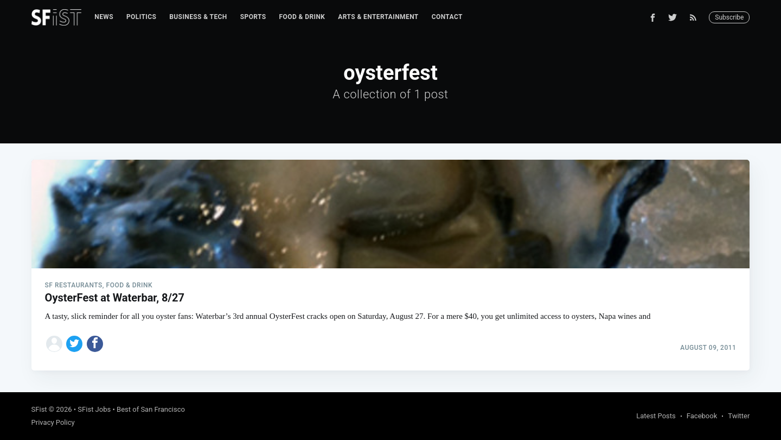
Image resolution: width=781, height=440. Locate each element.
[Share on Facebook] (95, 344)
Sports (253, 17)
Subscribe (729, 17)
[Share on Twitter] (74, 344)
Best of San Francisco (151, 409)
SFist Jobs (94, 409)
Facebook (702, 416)
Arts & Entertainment (378, 17)
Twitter (739, 416)
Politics (141, 17)
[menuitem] (104, 17)
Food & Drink (302, 17)
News (103, 17)
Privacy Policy (53, 422)
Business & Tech (198, 17)
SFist (39, 409)
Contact (447, 17)
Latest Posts (656, 416)
